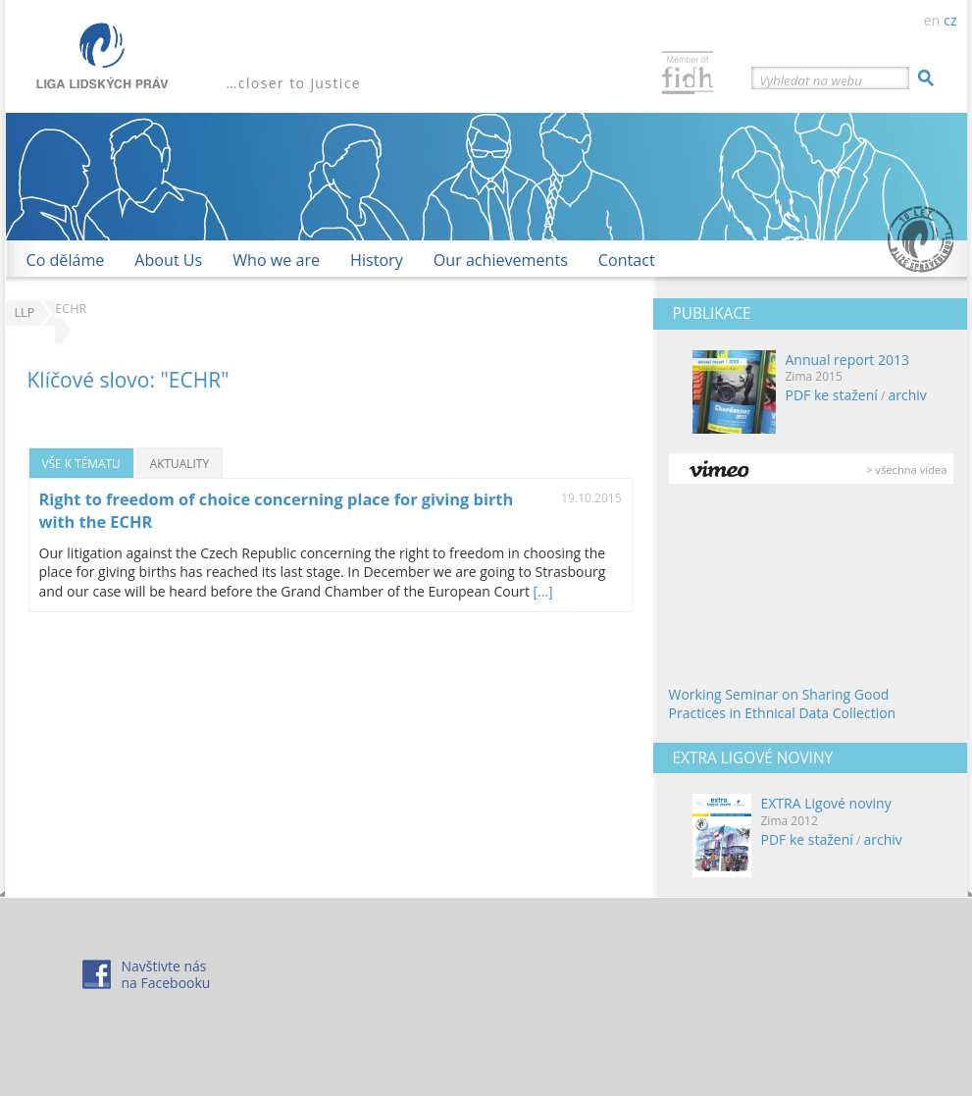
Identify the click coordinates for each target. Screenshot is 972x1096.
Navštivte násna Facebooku (166, 974)
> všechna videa (906, 469)
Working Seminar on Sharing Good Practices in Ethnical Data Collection (782, 704)
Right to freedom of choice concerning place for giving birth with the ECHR (276, 511)
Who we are (276, 260)
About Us (168, 260)
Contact (626, 260)
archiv (907, 395)
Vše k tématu (81, 463)
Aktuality (179, 463)
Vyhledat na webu (811, 80)
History (376, 260)
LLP (25, 312)
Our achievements (501, 260)
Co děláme (65, 260)
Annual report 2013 (848, 359)
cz (950, 20)
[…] (543, 591)
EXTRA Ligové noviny (826, 803)
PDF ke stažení (832, 395)
